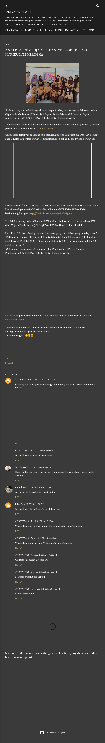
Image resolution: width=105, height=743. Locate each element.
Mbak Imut (21, 467)
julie (17, 503)
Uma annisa (22, 379)
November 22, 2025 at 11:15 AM (45, 589)
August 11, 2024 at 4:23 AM (44, 555)
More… (92, 30)
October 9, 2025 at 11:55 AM (44, 572)
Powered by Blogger (52, 733)
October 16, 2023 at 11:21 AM (43, 379)
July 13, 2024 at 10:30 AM (40, 487)
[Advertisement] (52, 691)
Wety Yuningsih (18, 12)
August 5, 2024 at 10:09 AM (44, 538)
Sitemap (25, 30)
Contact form (43, 30)
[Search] (98, 5)
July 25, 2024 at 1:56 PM (32, 504)
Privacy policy (75, 30)
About (59, 30)
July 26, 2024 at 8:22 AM (43, 521)
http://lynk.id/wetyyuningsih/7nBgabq (50, 213)
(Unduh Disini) (45, 128)
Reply (18, 443)
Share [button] (8, 358)
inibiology (20, 487)
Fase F (15, 363)
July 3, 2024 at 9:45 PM (42, 450)
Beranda (11, 30)
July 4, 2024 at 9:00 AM (41, 467)
